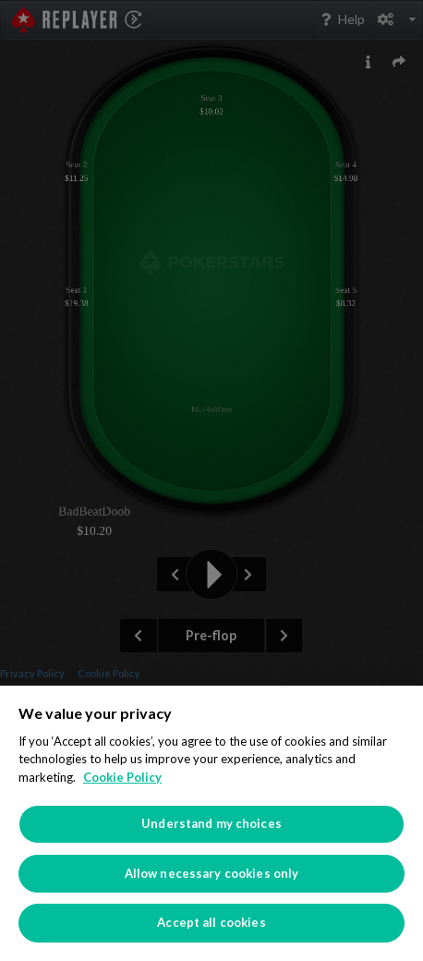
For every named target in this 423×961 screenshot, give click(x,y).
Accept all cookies (211, 922)
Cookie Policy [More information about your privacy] (122, 777)
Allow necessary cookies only (212, 873)
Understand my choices (211, 823)
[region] (211, 823)
